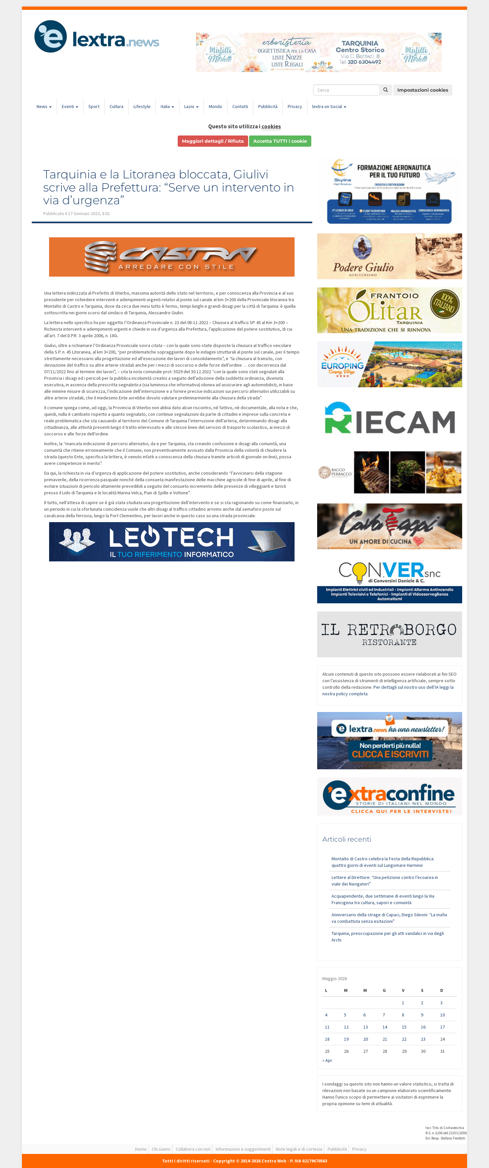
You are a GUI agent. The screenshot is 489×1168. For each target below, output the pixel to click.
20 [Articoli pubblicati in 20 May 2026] (365, 1039)
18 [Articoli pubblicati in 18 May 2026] (327, 1039)
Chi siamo (161, 1149)
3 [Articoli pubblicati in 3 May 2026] (441, 1003)
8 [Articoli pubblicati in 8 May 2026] (403, 1015)
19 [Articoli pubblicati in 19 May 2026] (346, 1039)
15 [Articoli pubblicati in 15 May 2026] (404, 1027)
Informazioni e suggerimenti (243, 1149)
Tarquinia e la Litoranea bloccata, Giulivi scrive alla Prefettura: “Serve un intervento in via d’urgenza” (168, 187)
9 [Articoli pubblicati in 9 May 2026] (422, 1015)
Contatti (240, 106)
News (44, 106)
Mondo (215, 106)
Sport (94, 106)
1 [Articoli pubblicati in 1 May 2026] (403, 1003)
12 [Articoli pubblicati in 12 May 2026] (346, 1027)
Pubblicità (268, 106)
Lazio (191, 106)
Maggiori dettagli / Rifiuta (213, 141)
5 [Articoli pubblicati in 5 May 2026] (345, 1015)
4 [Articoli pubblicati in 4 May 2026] (326, 1015)
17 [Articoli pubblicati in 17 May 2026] (442, 1027)
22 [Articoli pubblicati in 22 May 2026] (404, 1039)
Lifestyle (142, 106)
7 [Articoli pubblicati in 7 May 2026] (384, 1015)
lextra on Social (329, 106)
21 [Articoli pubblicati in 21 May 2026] (385, 1039)
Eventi (70, 106)
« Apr (327, 1060)
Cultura (116, 106)
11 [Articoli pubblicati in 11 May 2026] (327, 1027)
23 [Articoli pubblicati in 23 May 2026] (423, 1039)
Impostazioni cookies (422, 90)
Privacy (295, 106)
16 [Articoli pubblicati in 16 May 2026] (423, 1027)
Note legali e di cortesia (299, 1149)
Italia (167, 106)
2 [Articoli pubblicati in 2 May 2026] (422, 1003)
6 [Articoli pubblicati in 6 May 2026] (364, 1015)
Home (141, 1149)
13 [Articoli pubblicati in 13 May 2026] (365, 1027)
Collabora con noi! (193, 1149)
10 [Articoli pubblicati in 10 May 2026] (442, 1015)
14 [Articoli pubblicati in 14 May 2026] (385, 1027)
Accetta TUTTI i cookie (280, 141)
